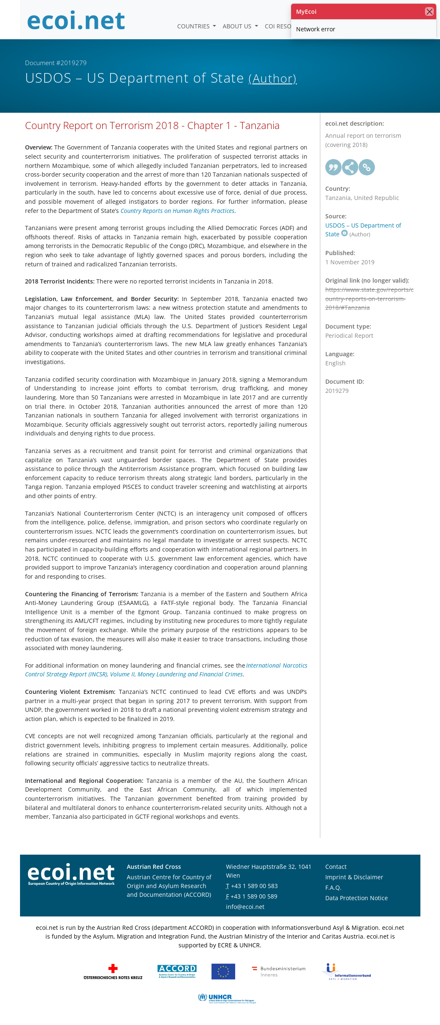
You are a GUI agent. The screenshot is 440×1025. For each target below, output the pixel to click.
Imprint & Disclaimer (354, 877)
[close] (429, 11)
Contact (336, 867)
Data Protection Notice (356, 898)
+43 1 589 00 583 (254, 886)
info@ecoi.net (245, 907)
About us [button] (238, 26)
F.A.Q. (333, 887)
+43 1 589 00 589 (254, 896)
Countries (194, 26)
